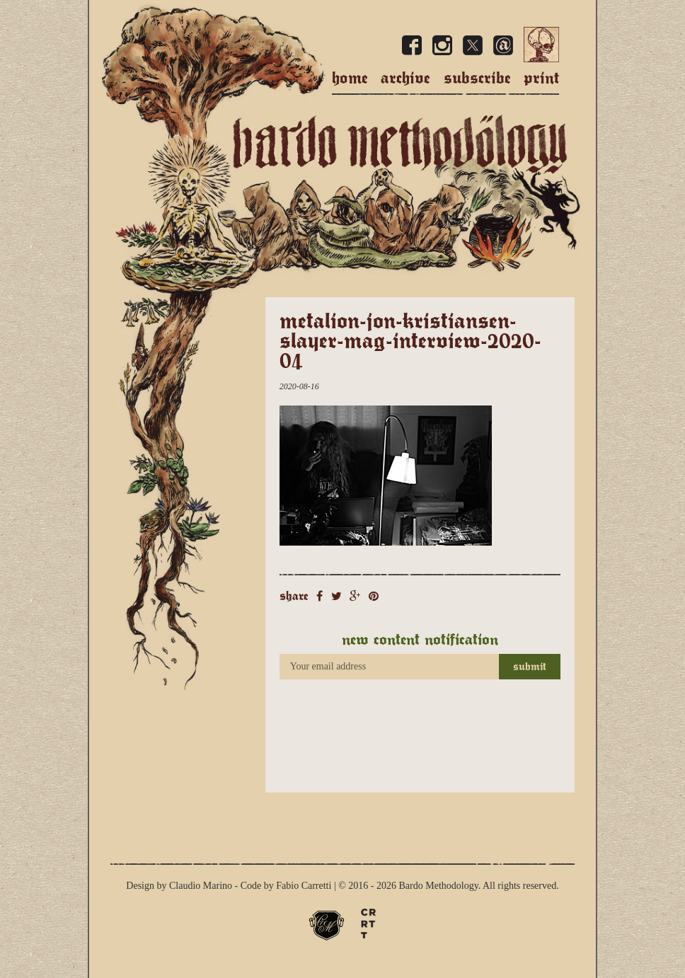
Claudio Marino (200, 885)
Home (350, 78)
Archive (405, 78)
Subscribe (477, 78)
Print (541, 78)
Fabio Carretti (303, 885)
